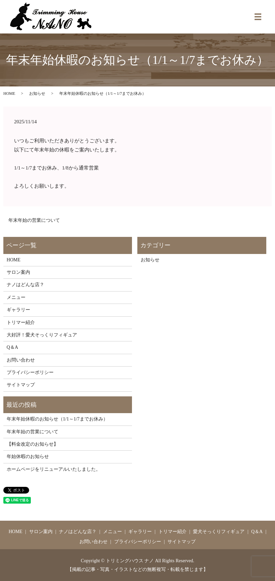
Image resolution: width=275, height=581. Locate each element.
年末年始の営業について (34, 220)
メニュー (16, 297)
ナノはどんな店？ (25, 284)
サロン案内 (18, 272)
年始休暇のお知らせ (28, 456)
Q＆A (12, 347)
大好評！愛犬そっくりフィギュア (42, 334)
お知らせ (37, 93)
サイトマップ (21, 384)
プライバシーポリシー (30, 372)
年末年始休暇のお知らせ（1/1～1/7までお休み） (57, 419)
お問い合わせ (21, 360)
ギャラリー (18, 309)
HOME (9, 93)
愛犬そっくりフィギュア (219, 531)
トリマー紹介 (21, 322)
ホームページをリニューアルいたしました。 (53, 469)
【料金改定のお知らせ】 (32, 444)
